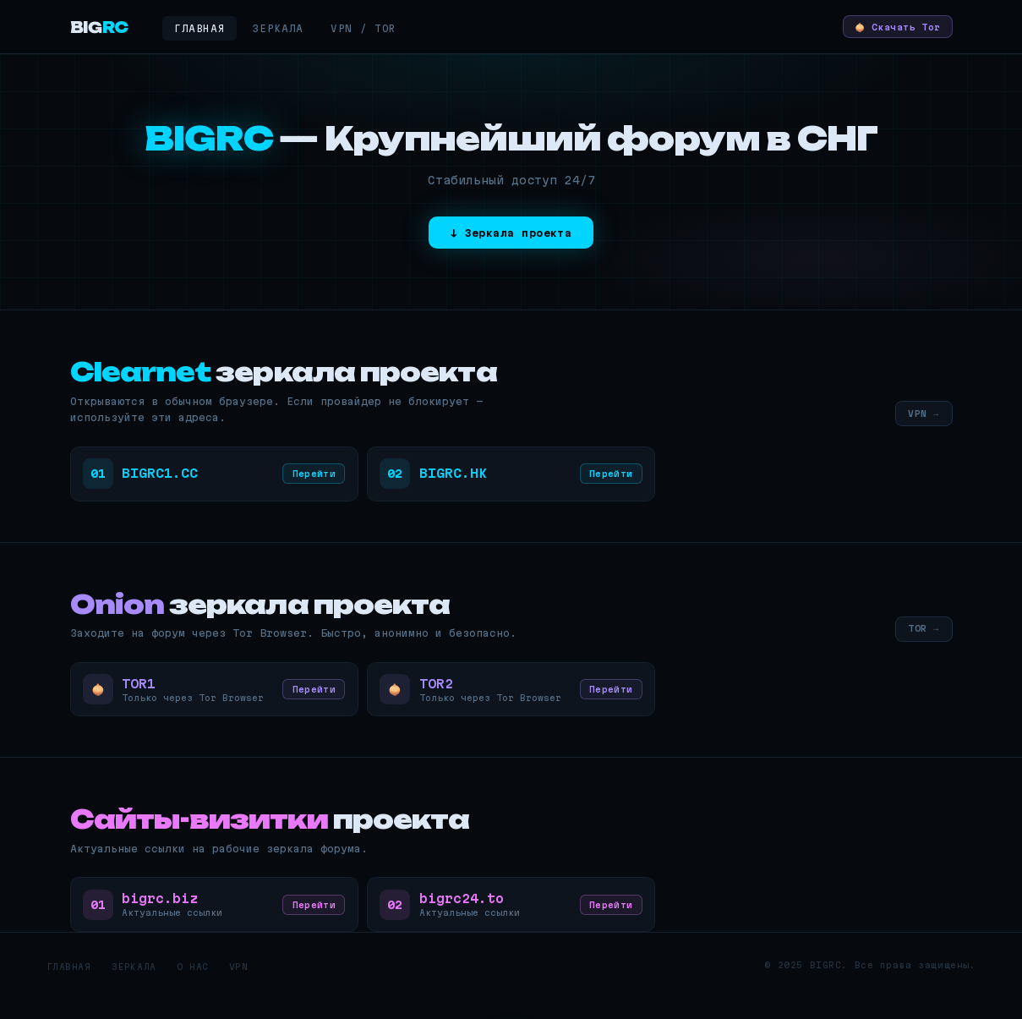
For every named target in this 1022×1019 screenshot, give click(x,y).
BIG (99, 27)
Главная (200, 28)
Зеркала (277, 28)
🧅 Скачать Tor (888, 26)
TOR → (921, 636)
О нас (193, 989)
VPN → (921, 416)
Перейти (309, 479)
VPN (239, 989)
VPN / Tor (363, 28)
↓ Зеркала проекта (511, 234)
